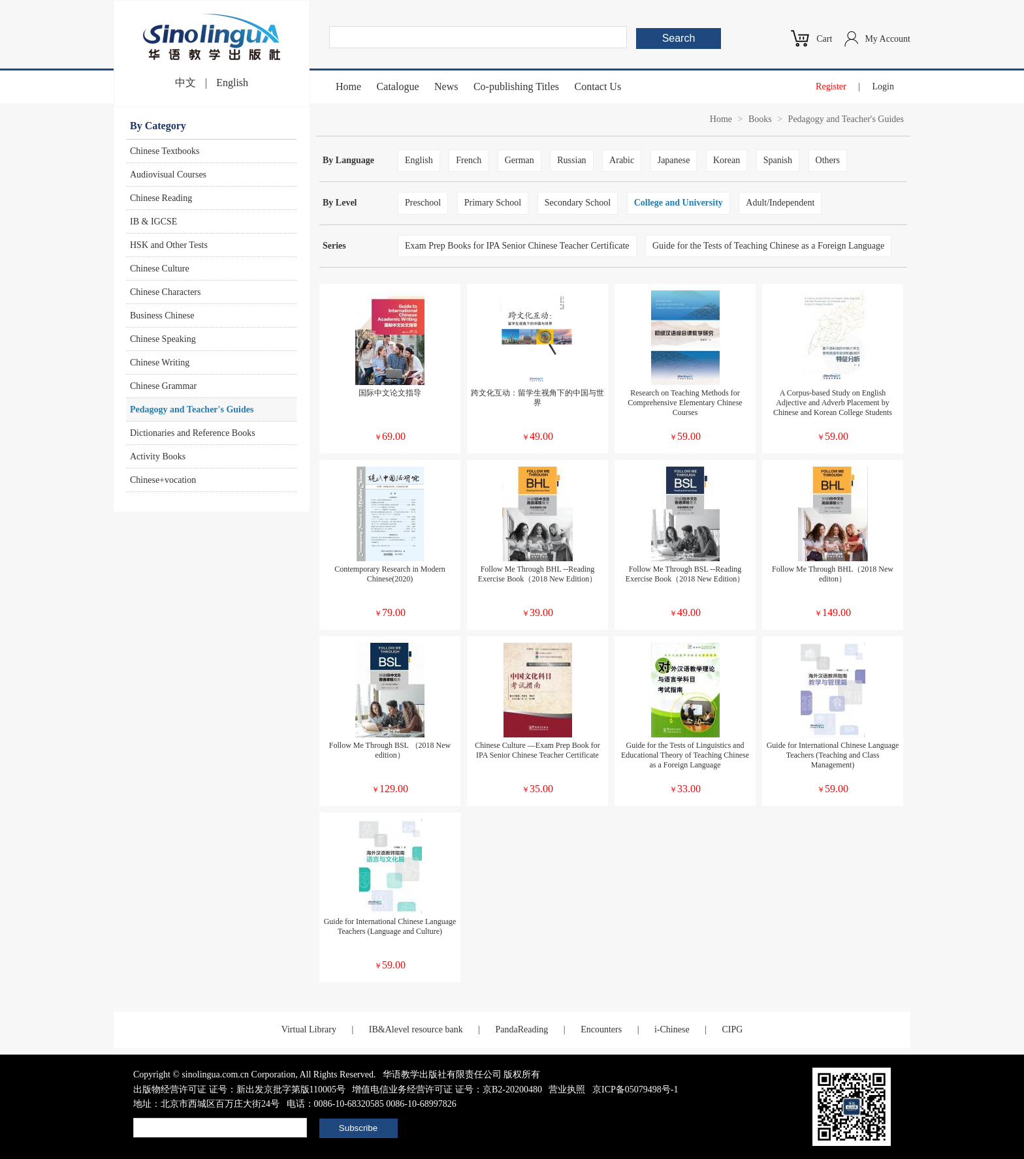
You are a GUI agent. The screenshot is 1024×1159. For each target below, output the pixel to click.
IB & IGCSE (153, 221)
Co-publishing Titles (516, 86)
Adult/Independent (780, 203)
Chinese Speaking (163, 339)
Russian (571, 160)
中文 (185, 82)
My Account (887, 39)
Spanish (777, 160)
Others (828, 160)
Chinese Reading (161, 198)
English (232, 82)
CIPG (732, 1029)
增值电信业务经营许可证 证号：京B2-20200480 (447, 1089)
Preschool (423, 203)
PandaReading (521, 1029)
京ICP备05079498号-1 (635, 1089)
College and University (678, 203)
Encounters (601, 1029)
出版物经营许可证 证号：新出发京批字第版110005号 (239, 1089)
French (468, 160)
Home (348, 86)
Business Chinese (162, 315)
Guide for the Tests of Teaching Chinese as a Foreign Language (768, 246)
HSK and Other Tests (169, 245)
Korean (726, 160)
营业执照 (567, 1089)
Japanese (674, 160)
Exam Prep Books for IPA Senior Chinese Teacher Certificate (517, 246)
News (446, 86)
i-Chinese (672, 1029)
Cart (824, 39)
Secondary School (578, 203)
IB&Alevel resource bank (416, 1029)
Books (760, 119)
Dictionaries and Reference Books (192, 433)
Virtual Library (308, 1029)
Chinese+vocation (163, 480)
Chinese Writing (159, 362)
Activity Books (157, 456)
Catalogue (398, 86)
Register (831, 86)
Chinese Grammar (163, 386)
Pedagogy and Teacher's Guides (191, 409)
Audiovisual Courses (168, 174)
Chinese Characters (165, 292)
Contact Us (598, 86)
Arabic (621, 160)
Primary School (493, 203)
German (519, 160)
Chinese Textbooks (164, 151)
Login (883, 86)
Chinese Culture (159, 268)
